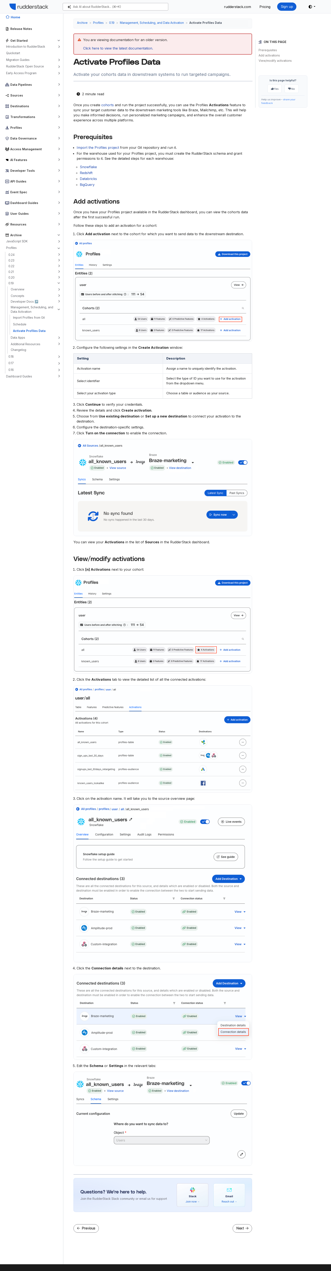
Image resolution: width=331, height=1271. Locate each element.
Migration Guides (18, 60)
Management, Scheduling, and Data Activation (32, 309)
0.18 (11, 356)
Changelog (18, 350)
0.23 (11, 260)
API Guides (18, 181)
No (291, 88)
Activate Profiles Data (29, 331)
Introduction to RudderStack (25, 46)
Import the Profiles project (98, 147)
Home (15, 17)
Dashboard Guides (24, 203)
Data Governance (23, 138)
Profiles (16, 127)
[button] (312, 7)
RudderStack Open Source (25, 66)
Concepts (17, 296)
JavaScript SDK (17, 241)
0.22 (11, 266)
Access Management (26, 149)
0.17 (11, 363)
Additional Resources (25, 344)
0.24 (11, 254)
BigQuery (87, 185)
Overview (17, 289)
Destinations (19, 106)
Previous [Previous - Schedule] (86, 1228)
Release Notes (21, 29)
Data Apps (18, 337)
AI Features (18, 160)
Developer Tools (22, 170)
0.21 (11, 272)
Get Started (19, 40)
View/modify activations (275, 60)
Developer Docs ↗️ (24, 301)
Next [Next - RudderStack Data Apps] (242, 1228)
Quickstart (13, 53)
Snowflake (88, 167)
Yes (275, 88)
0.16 (11, 370)
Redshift (86, 173)
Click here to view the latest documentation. (118, 48)
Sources (16, 95)
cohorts (107, 105)
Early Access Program (21, 73)
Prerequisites (268, 50)
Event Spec (18, 192)
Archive (16, 235)
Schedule (19, 324)
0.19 (11, 283)
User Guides (19, 213)
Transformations (22, 117)
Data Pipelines (21, 84)
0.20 (11, 277)
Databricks (88, 179)
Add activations (269, 55)
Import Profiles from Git (29, 317)
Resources (18, 224)
